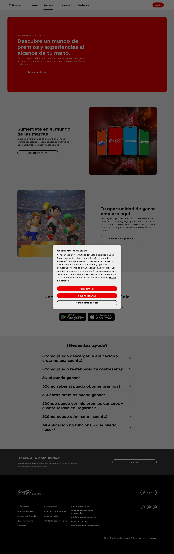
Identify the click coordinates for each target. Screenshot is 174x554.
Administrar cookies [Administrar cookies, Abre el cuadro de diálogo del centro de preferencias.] (87, 303)
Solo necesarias (87, 296)
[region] (87, 277)
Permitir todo (87, 289)
